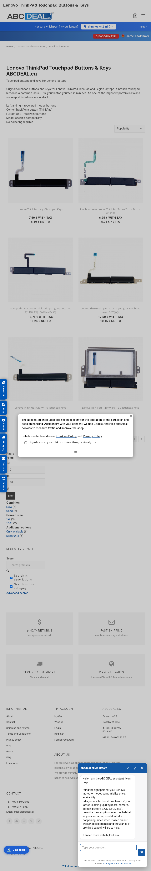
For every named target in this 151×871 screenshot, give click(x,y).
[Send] (141, 852)
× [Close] (142, 768)
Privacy (127, 863)
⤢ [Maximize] (134, 768)
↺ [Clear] (127, 768)
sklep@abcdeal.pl (112, 863)
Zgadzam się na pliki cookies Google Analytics (63, 442)
